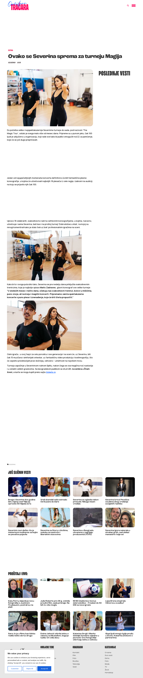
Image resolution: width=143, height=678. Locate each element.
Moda (107, 664)
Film (74, 655)
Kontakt (76, 653)
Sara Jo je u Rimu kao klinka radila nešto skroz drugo (21, 635)
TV (106, 667)
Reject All (29, 669)
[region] (29, 661)
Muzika (76, 661)
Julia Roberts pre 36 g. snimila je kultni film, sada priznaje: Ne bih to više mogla (55, 603)
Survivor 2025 (46, 655)
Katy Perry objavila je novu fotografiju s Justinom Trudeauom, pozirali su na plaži (21, 604)
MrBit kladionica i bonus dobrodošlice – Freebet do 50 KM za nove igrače (87, 603)
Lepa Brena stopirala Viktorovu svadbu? (115, 602)
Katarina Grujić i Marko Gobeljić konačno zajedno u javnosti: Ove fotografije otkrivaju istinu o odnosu (86, 637)
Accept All (44, 669)
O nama (108, 653)
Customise (15, 669)
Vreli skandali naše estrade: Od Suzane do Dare (54, 501)
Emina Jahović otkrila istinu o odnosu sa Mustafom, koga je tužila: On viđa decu (55, 636)
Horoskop (109, 673)
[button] (128, 5)
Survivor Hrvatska (48, 658)
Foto (74, 658)
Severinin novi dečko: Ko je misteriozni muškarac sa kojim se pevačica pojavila (23, 532)
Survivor (44, 653)
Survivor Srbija (46, 661)
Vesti (75, 667)
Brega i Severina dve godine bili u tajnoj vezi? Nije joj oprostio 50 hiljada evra (21, 502)
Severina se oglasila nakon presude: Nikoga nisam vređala (86, 502)
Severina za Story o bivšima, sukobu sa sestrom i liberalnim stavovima (54, 532)
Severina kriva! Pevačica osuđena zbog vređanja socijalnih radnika (117, 502)
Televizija (76, 664)
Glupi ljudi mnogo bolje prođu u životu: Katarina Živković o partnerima (119, 636)
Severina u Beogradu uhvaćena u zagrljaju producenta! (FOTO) (83, 532)
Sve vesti (108, 655)
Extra (107, 658)
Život (107, 670)
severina (12, 464)
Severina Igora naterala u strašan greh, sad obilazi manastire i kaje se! (117, 532)
